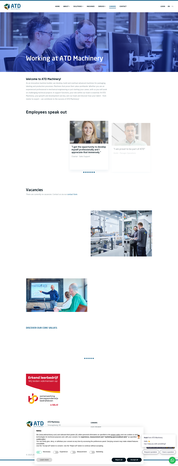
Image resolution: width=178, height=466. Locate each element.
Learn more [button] (44, 460)
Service (101, 6)
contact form (72, 194)
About (65, 6)
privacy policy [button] (115, 435)
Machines (91, 6)
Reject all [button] (118, 460)
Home (57, 6)
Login (163, 6)
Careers (112, 6)
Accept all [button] (134, 460)
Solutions (77, 6)
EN (169, 6)
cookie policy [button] (40, 439)
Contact (123, 6)
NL (173, 6)
